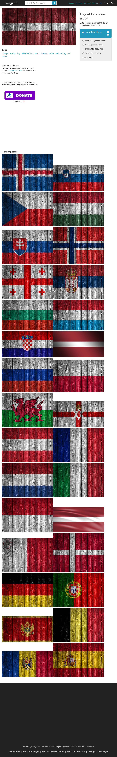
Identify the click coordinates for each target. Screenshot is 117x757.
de (101, 3)
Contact (87, 3)
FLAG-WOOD (27, 53)
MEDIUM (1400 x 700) (94, 49)
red (69, 53)
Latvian (44, 53)
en (97, 3)
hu (93, 3)
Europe (5, 53)
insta (106, 3)
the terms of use (15, 70)
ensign (12, 53)
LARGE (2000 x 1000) (94, 45)
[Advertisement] (20, 130)
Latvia (51, 53)
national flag (61, 53)
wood (37, 53)
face (113, 3)
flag (18, 53)
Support (79, 3)
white (5, 56)
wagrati (12, 3)
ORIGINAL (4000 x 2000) (95, 40)
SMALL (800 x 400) (93, 53)
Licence (71, 3)
